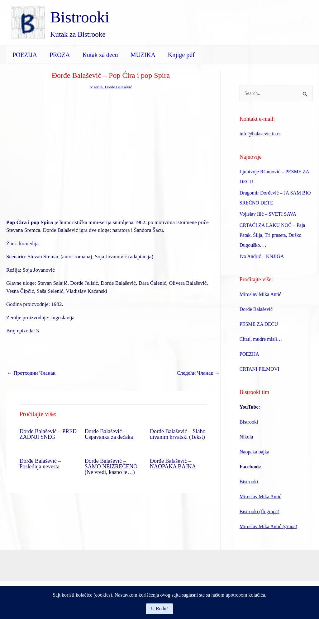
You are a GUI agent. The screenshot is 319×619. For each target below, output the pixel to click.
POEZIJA (24, 54)
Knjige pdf (181, 54)
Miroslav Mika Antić (260, 295)
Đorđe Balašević (118, 87)
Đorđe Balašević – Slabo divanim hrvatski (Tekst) (177, 434)
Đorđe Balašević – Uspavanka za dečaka (109, 434)
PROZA (60, 54)
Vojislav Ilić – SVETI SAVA (268, 214)
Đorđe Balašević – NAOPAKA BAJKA (173, 464)
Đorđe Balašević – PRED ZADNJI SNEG (48, 434)
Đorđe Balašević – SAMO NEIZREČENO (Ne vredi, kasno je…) (111, 466)
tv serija (95, 87)
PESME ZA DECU (259, 324)
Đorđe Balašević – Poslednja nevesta (40, 464)
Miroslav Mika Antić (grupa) (268, 527)
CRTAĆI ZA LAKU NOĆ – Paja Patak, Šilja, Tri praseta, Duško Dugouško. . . (272, 235)
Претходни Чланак (31, 373)
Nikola (246, 437)
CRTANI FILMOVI (259, 369)
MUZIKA (143, 54)
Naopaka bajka (254, 452)
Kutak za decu (100, 54)
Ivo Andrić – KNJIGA (262, 257)
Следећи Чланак (198, 373)
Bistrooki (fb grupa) (259, 512)
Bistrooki (79, 17)
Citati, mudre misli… (261, 339)
